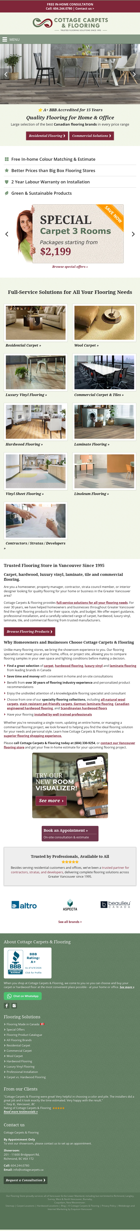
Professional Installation (22, 1072)
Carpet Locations (25, 1205)
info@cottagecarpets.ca (28, 1170)
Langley (129, 1196)
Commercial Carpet (19, 1051)
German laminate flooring (93, 704)
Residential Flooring (45, 136)
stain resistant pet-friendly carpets (46, 704)
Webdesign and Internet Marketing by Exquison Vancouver (91, 1207)
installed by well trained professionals (63, 714)
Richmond (119, 1196)
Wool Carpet (15, 1056)
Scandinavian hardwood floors (84, 708)
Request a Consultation (24, 1180)
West (58, 1199)
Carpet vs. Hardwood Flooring (26, 1077)
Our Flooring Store (15, 1196)
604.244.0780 (62, 8)
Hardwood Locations (48, 1205)
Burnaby (87, 1199)
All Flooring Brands (19, 1040)
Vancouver (55, 1196)
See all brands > (70, 922)
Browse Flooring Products (28, 631)
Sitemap (10, 1205)
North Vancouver (73, 1199)
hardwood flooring (69, 666)
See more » (127, 987)
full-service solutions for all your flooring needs (92, 603)
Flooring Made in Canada (23, 1024)
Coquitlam (59, 1202)
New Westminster (75, 1202)
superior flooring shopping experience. (33, 736)
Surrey (51, 1199)
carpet (48, 666)
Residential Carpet (18, 1045)
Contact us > (84, 8)
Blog (63, 1205)
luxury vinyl (94, 666)
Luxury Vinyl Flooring (20, 1066)
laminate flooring (123, 666)
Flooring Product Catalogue (24, 1035)
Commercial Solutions (90, 136)
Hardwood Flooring (19, 1061)
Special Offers (16, 1029)
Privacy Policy (109, 1205)
